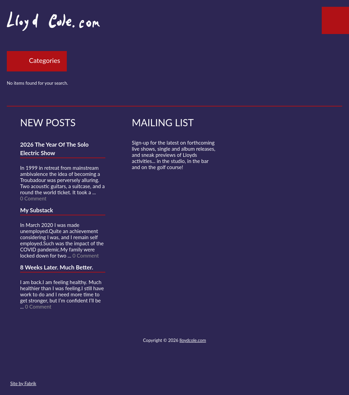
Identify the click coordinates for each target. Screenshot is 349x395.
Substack (211, 367)
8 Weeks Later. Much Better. (56, 267)
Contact (137, 367)
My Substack (36, 210)
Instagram (199, 367)
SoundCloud (174, 367)
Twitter (149, 367)
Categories (44, 60)
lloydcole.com (193, 340)
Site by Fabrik (23, 383)
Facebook (161, 367)
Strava (186, 367)
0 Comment (33, 198)
